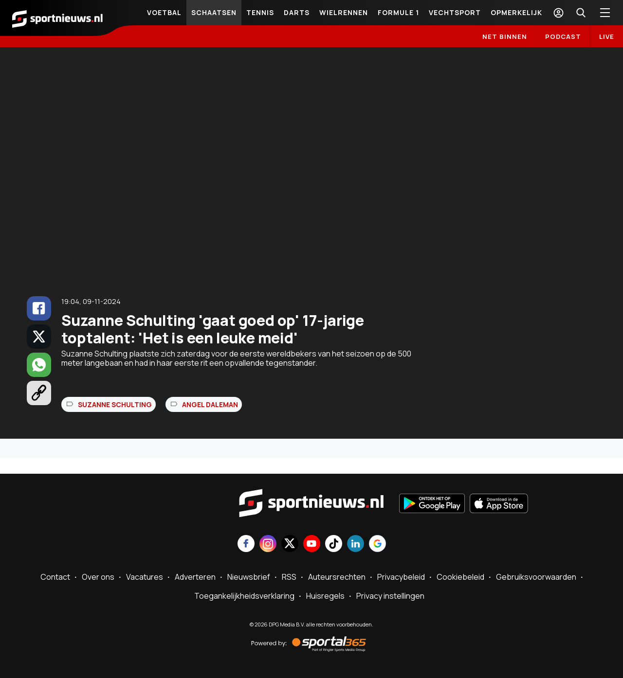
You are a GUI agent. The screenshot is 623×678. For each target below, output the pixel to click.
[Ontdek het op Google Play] (432, 504)
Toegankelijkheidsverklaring (244, 595)
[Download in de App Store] (499, 504)
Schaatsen (214, 12)
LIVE (606, 36)
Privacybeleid (401, 576)
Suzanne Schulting (115, 404)
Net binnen (504, 36)
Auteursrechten (337, 576)
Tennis (260, 12)
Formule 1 (398, 12)
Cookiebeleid (460, 576)
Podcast (563, 36)
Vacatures (144, 576)
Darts (297, 12)
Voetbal (164, 12)
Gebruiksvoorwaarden (536, 576)
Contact (55, 576)
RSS (289, 576)
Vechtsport (455, 12)
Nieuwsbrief (248, 576)
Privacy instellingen (390, 595)
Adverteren (195, 576)
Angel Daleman (210, 404)
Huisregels (325, 595)
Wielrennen (343, 12)
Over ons (98, 576)
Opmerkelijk (516, 12)
